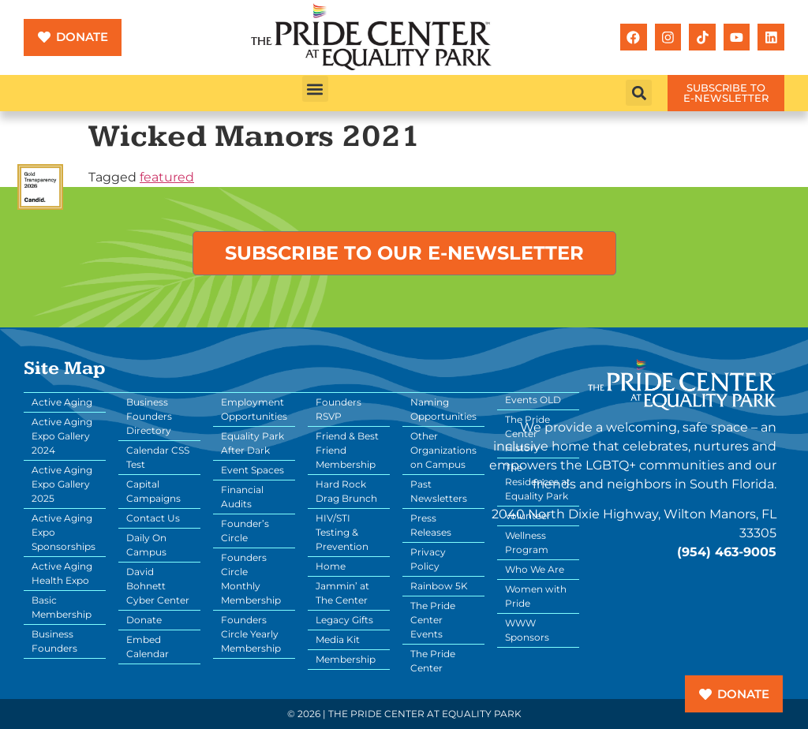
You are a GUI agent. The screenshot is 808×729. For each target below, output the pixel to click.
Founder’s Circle (245, 531)
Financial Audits (242, 497)
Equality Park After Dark (252, 443)
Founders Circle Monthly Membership (251, 578)
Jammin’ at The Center (342, 593)
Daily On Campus (146, 545)
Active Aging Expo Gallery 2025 (62, 484)
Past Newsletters (438, 491)
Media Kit (338, 639)
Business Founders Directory (149, 416)
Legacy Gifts (344, 620)
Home (331, 566)
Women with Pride (536, 596)
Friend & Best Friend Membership (347, 450)
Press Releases (430, 525)
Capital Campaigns (153, 491)
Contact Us (153, 518)
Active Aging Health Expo (62, 573)
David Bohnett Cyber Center (157, 586)
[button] (315, 89)
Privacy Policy (428, 559)
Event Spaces (252, 470)
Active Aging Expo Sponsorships (63, 532)
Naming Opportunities (443, 409)
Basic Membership (62, 607)
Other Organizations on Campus (443, 450)
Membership (346, 659)
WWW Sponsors (527, 630)
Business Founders (54, 641)
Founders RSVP (338, 409)
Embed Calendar (147, 647)
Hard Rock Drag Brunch (346, 491)
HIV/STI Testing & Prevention (342, 532)
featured (167, 177)
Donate (144, 620)
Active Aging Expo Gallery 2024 (62, 436)
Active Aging (62, 402)
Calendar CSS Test (157, 457)
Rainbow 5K (439, 586)
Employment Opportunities (254, 409)
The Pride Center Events (432, 620)
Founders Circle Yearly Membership (251, 634)
